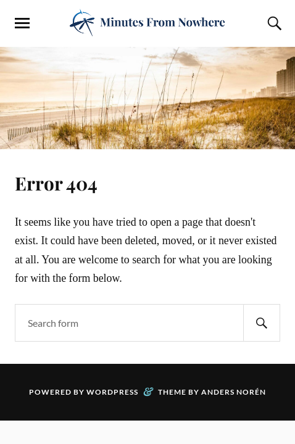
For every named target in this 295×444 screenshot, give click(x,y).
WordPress (112, 392)
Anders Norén (233, 392)
